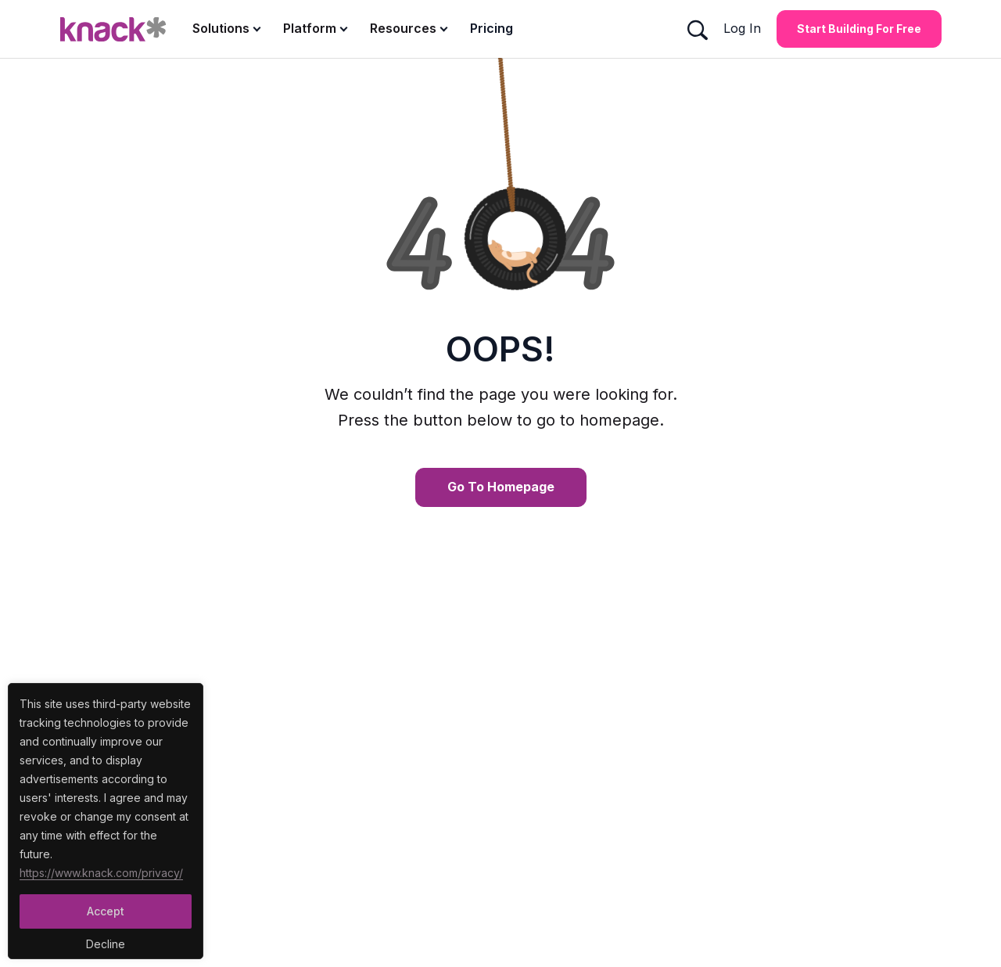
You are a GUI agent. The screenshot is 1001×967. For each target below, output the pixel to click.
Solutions (220, 28)
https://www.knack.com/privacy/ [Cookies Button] (101, 872)
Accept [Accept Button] (105, 911)
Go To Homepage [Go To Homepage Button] (500, 486)
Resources (403, 28)
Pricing (491, 28)
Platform (309, 28)
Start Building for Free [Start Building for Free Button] (859, 28)
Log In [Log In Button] (742, 28)
